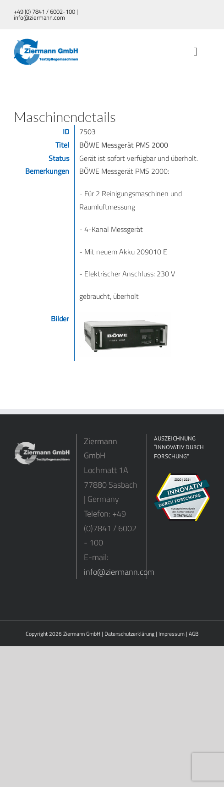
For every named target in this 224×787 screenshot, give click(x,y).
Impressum (171, 633)
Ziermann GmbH (81, 633)
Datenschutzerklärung (129, 633)
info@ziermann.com (119, 572)
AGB (193, 633)
